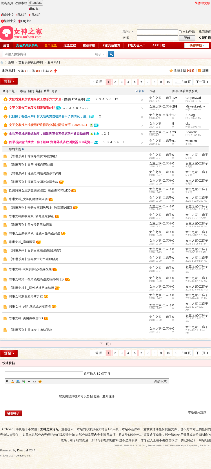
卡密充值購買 (111, 45)
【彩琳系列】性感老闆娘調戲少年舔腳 (35, 173)
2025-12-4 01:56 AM (196, 298)
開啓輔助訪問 (193, 3)
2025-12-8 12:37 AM (196, 281)
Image (18, 381)
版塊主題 (15, 149)
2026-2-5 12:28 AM (196, 252)
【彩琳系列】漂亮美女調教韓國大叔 (33, 182)
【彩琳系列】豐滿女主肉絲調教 (30, 330)
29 (86, 107)
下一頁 (200, 82)
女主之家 (155, 123)
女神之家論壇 (2, 62)
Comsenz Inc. (23, 455)
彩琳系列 (53, 62)
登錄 (97, 396)
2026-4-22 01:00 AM (196, 200)
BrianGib (191, 132)
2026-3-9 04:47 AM (196, 218)
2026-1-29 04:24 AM (196, 260)
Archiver (7, 429)
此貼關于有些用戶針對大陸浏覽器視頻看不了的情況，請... (49, 116)
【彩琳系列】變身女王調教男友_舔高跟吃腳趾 (40, 207)
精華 (47, 91)
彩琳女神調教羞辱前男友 (26, 296)
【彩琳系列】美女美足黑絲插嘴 (30, 224)
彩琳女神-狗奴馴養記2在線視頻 (30, 269)
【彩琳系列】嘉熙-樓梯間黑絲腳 (31, 164)
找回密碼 (205, 31)
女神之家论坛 (49, 429)
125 (174, 98)
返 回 (98, 82)
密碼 (126, 38)
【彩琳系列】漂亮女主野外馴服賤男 (33, 259)
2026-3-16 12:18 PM (196, 209)
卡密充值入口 (136, 45)
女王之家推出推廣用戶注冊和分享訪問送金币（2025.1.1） (49, 125)
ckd (188, 123)
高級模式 (160, 381)
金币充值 (50, 45)
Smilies (40, 381)
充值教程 (70, 45)
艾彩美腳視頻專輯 (30, 62)
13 (116, 99)
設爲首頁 (7, 3)
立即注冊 (205, 38)
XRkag (190, 115)
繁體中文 (7, 14)
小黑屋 (32, 429)
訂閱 (205, 70)
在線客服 (89, 45)
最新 (23, 91)
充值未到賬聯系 (27, 45)
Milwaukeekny (195, 106)
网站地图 (205, 440)
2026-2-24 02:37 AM (196, 226)
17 (174, 115)
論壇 (11, 62)
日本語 (21, 14)
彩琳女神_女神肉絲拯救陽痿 (28, 199)
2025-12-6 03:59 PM (196, 289)
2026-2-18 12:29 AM (196, 235)
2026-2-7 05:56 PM (196, 243)
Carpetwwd (193, 98)
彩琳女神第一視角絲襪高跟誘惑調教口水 (36, 279)
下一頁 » (105, 344)
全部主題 (8, 91)
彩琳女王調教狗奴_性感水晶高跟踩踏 (34, 233)
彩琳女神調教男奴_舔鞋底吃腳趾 (31, 216)
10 (168, 82)
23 (174, 132)
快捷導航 (196, 45)
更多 (54, 91)
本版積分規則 (197, 412)
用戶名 (126, 31)
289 (174, 106)
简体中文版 (202, 3)
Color (12, 381)
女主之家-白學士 (160, 115)
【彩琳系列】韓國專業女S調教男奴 (33, 156)
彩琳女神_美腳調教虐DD (26, 318)
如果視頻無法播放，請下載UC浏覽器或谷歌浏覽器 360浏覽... (51, 142)
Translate (35, 2)
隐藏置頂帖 (142, 100)
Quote (29, 381)
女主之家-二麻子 (160, 98)
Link (23, 381)
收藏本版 (184, 70)
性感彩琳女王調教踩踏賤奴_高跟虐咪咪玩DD (40, 190)
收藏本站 (21, 3)
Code (34, 381)
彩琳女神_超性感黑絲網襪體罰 (30, 306)
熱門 (31, 91)
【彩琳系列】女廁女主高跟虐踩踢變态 (35, 250)
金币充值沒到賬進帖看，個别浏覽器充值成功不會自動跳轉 (49, 133)
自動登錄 (187, 31)
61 (174, 140)
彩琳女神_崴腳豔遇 (22, 242)
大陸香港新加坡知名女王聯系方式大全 (35, 99)
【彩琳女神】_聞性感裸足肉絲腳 (31, 288)
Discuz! (22, 450)
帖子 (98, 54)
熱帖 (39, 91)
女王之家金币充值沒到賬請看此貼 (32, 107)
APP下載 (158, 45)
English (34, 8)
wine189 (191, 140)
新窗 (141, 91)
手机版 (20, 429)
